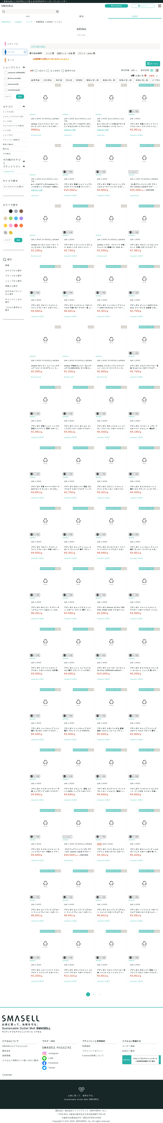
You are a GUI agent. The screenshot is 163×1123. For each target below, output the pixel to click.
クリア (8, 96)
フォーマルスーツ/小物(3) (13, 126)
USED (135, 16)
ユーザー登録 (128, 1046)
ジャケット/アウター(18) (13, 116)
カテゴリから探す (13, 270)
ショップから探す (13, 281)
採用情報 (6, 1055)
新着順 (79, 80)
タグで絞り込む (38, 46)
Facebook (50, 1063)
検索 (20, 96)
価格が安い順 (92, 80)
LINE (47, 1058)
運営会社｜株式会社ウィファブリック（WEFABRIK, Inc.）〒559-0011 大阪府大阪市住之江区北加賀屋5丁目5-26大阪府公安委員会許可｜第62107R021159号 (81, 1114)
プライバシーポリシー (92, 1051)
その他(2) (7, 153)
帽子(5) (6, 149)
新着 (7, 265)
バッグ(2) (7, 130)
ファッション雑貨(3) (11, 140)
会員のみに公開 (69, 130)
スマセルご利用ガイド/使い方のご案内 (20, 1060)
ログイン (143, 6)
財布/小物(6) (8, 144)
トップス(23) (8, 112)
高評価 (59, 80)
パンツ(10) (7, 121)
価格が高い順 (109, 80)
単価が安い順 (125, 80)
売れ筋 (69, 80)
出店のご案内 (128, 1051)
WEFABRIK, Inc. (83, 1121)
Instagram (50, 1053)
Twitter (48, 1068)
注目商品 (47, 80)
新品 (81, 16)
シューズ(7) (8, 135)
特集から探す (11, 286)
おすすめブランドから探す (13, 292)
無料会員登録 (116, 6)
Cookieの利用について (93, 1055)
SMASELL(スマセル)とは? (15, 1046)
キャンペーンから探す (13, 300)
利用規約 (86, 1046)
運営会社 (6, 1051)
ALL (28, 16)
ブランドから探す (13, 276)
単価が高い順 (142, 80)
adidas (33, 114)
